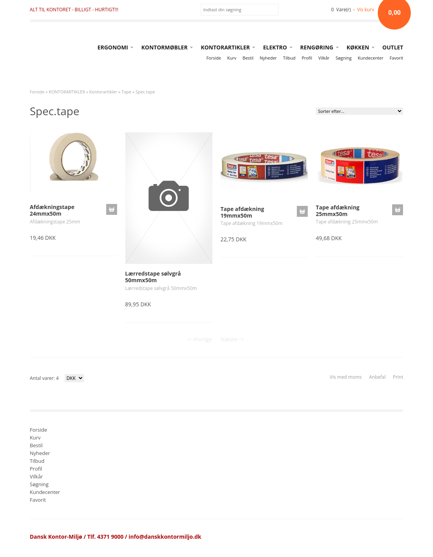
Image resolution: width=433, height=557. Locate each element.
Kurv (231, 58)
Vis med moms (346, 377)
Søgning (344, 58)
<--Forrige (200, 339)
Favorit (396, 58)
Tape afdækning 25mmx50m (337, 211)
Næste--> (232, 339)
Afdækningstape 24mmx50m (52, 210)
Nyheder (268, 58)
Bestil (248, 58)
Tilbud (289, 58)
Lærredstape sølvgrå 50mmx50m (153, 277)
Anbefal (377, 377)
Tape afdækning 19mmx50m (242, 212)
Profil (307, 58)
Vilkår (323, 58)
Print (398, 377)
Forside (213, 58)
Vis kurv (365, 9)
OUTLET (392, 47)
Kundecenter (371, 58)
